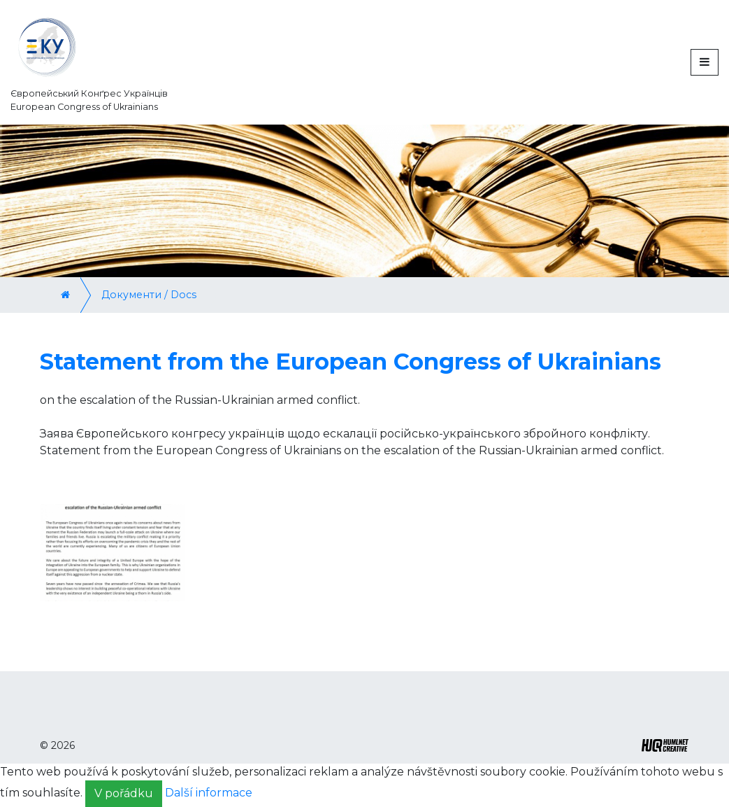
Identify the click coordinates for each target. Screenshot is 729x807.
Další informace (208, 793)
